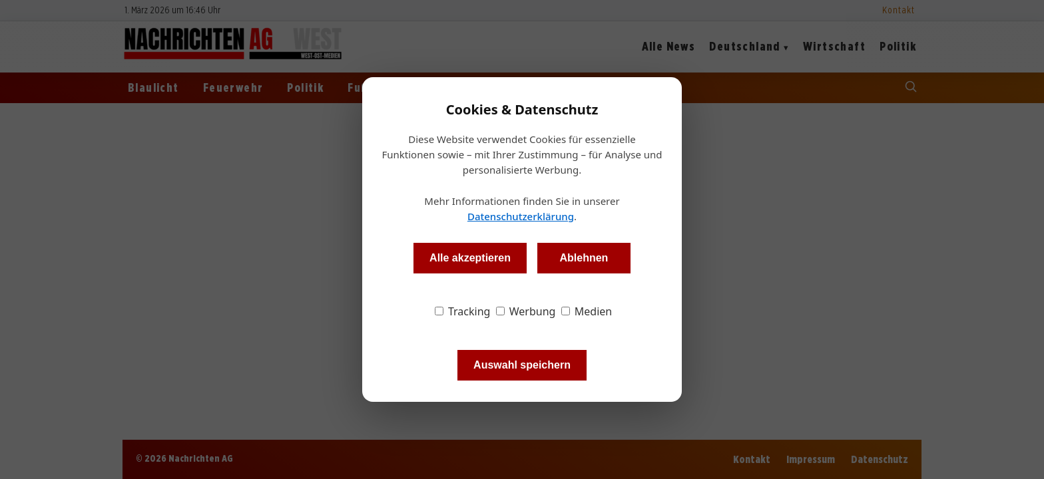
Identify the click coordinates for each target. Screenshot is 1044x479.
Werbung (526, 311)
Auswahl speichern (522, 365)
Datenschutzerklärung (520, 216)
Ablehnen (583, 257)
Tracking (463, 311)
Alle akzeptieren (470, 257)
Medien (587, 311)
